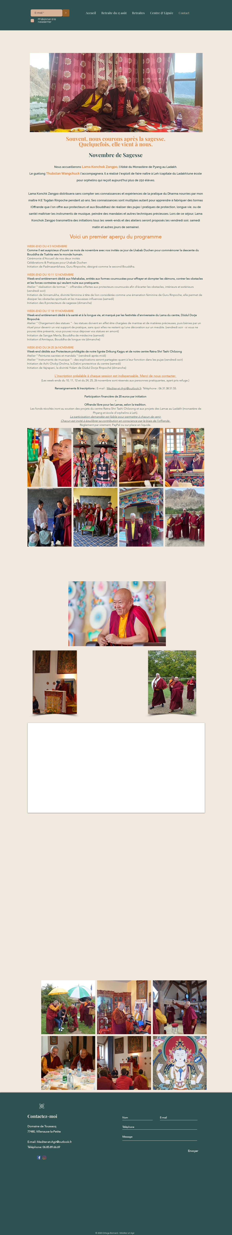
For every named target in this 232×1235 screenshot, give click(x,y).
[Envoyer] (192, 1151)
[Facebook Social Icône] (39, 1157)
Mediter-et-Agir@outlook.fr (124, 388)
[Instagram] (44, 1157)
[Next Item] (198, 517)
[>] (65, 12)
